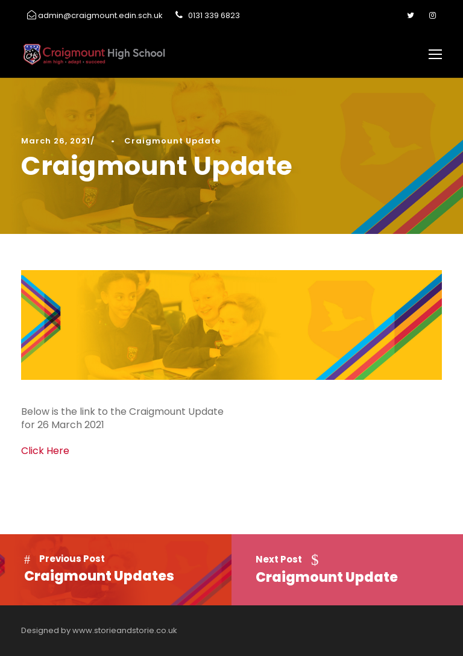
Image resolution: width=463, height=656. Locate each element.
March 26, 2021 (55, 141)
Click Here (45, 451)
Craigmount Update (172, 141)
